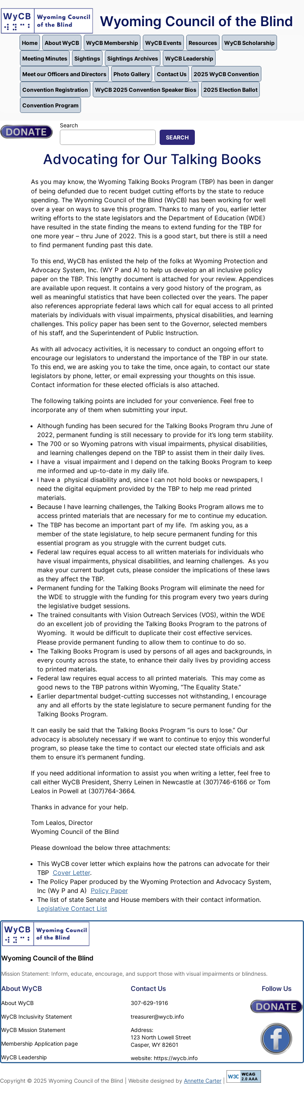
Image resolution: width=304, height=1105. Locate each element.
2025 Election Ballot (230, 89)
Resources (203, 42)
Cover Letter (71, 873)
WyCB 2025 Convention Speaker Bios (145, 89)
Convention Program (50, 105)
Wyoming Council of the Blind (196, 21)
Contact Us (172, 74)
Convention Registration (55, 89)
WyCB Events (163, 42)
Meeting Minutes (44, 58)
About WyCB (62, 42)
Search (69, 125)
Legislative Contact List (72, 908)
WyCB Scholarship (249, 42)
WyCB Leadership (189, 58)
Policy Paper (109, 890)
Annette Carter (202, 1080)
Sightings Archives (132, 58)
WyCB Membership (112, 42)
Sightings (87, 58)
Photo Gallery (131, 74)
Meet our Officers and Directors (64, 74)
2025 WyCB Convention (226, 74)
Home (30, 42)
